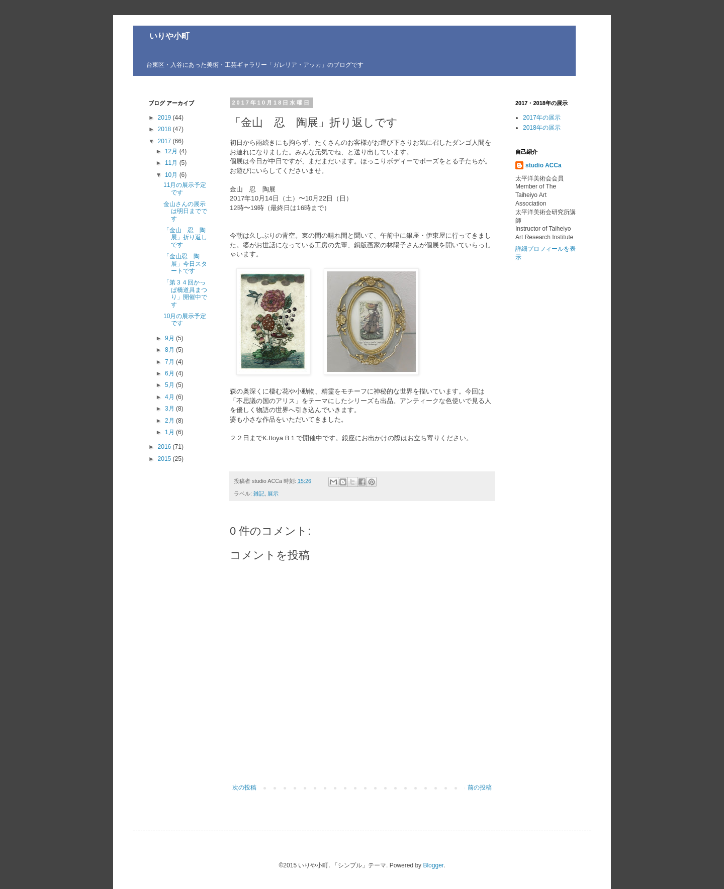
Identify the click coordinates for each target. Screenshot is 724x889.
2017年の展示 (542, 117)
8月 (170, 349)
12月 (172, 151)
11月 (172, 162)
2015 (165, 458)
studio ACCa (543, 165)
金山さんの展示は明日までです (185, 211)
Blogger (433, 865)
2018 (165, 129)
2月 (170, 420)
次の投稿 (244, 787)
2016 (165, 446)
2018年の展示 (542, 127)
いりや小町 (161, 36)
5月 (170, 384)
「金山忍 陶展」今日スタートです (185, 263)
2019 (165, 117)
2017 (165, 141)
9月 (170, 338)
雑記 (258, 493)
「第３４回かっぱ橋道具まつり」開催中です (185, 293)
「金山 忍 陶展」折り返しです (185, 237)
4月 (170, 397)
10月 (172, 174)
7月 (170, 361)
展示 (273, 493)
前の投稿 (480, 787)
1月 (170, 432)
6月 (170, 373)
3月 (170, 408)
